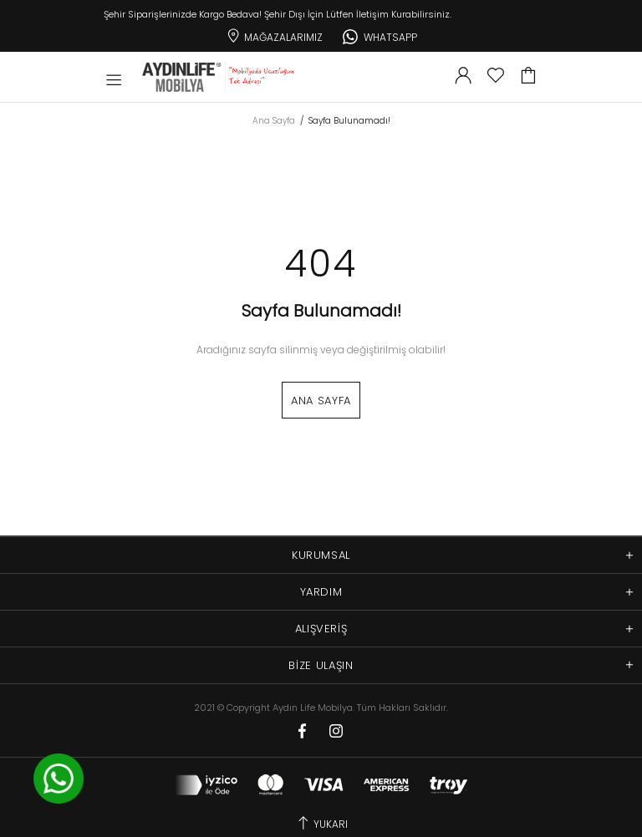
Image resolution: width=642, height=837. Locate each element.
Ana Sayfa (273, 121)
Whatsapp (380, 35)
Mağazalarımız (274, 34)
